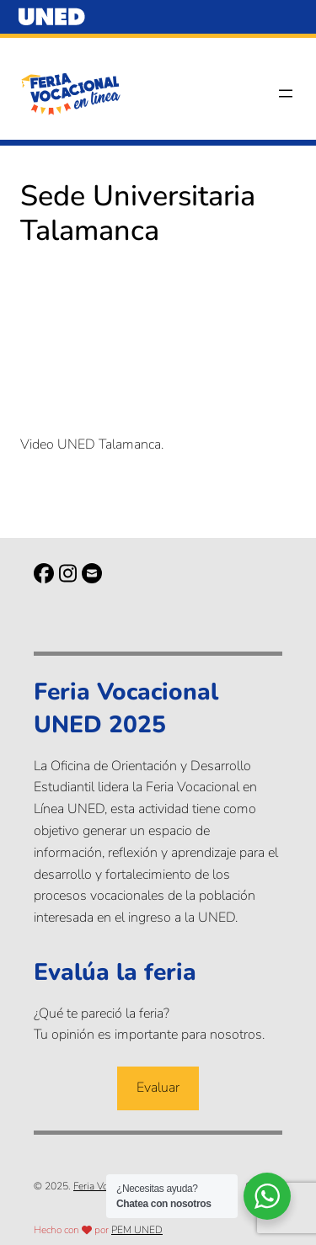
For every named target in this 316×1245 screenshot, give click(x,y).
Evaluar (158, 1087)
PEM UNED (137, 1230)
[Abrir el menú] (286, 93)
